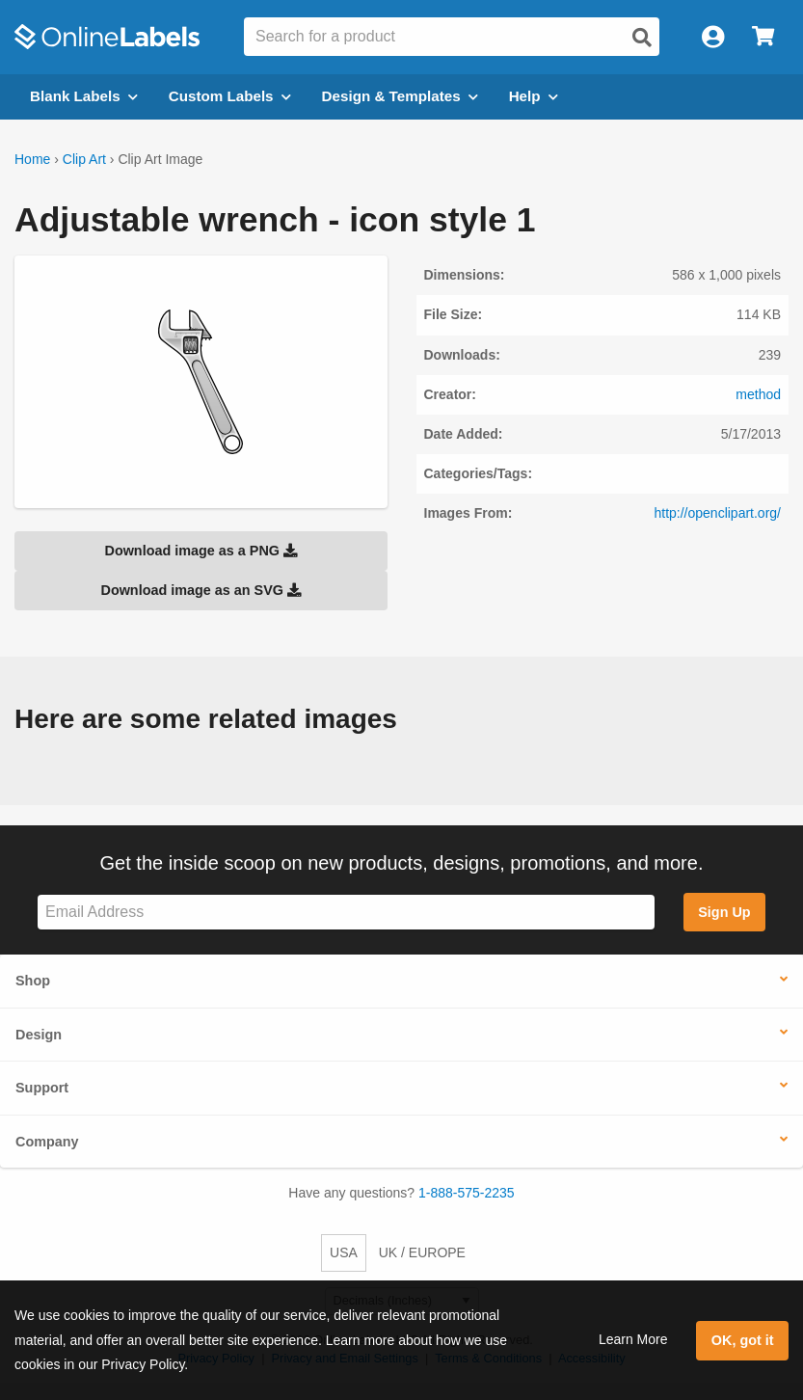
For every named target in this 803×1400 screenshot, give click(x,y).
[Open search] (642, 37)
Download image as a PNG (200, 550)
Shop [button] (32, 980)
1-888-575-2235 (466, 1192)
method (758, 394)
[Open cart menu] (763, 37)
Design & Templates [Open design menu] (400, 96)
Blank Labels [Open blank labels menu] (84, 96)
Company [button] (47, 1141)
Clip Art (84, 159)
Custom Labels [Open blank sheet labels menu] (230, 96)
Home (32, 159)
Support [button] (41, 1087)
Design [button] (38, 1034)
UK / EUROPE (422, 1252)
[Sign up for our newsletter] (346, 912)
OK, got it (742, 1340)
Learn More (633, 1339)
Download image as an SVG (200, 590)
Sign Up (724, 912)
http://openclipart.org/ (717, 513)
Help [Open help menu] (533, 96)
